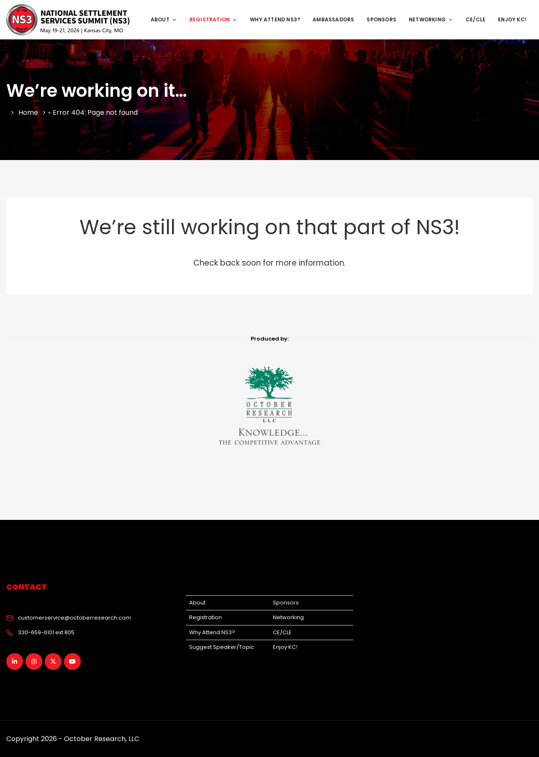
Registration (205, 617)
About (164, 19)
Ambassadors (333, 19)
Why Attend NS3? (275, 19)
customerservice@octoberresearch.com (74, 618)
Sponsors (381, 19)
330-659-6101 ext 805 (46, 632)
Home (28, 112)
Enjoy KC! (512, 19)
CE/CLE (475, 19)
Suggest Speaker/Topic (221, 647)
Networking (431, 19)
